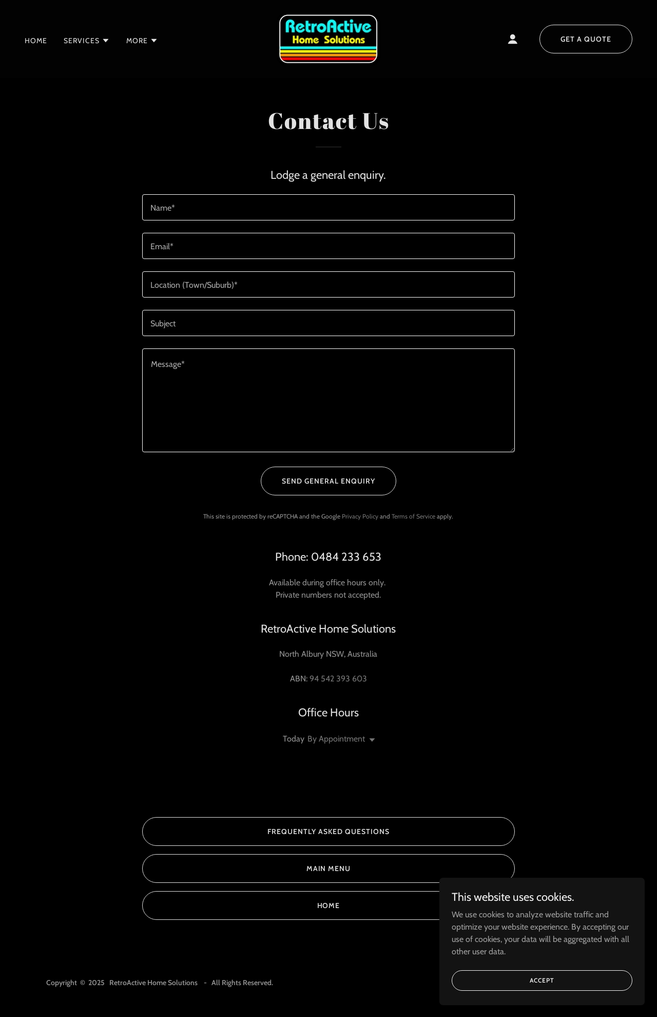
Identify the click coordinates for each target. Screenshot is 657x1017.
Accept (542, 980)
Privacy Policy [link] (360, 516)
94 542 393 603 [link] (338, 678)
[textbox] (328, 207)
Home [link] (36, 40)
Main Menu (328, 868)
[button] (87, 40)
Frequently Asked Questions (328, 831)
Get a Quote (586, 39)
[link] (328, 38)
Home (328, 905)
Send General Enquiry (328, 481)
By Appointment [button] (336, 739)
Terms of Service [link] (413, 516)
